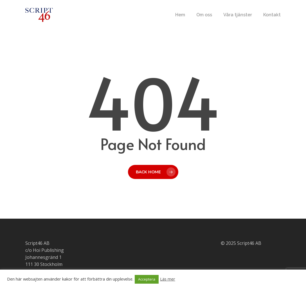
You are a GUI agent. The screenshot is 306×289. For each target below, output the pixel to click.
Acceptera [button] (146, 279)
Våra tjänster (237, 14)
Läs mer (167, 279)
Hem (180, 14)
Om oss (204, 14)
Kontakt (272, 14)
